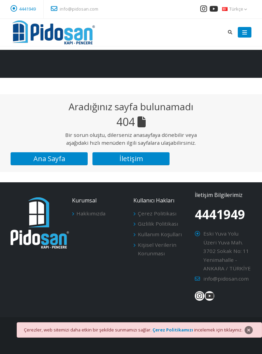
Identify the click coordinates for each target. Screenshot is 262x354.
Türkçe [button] (234, 9)
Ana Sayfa (49, 158)
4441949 (27, 9)
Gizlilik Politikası (158, 223)
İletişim (131, 158)
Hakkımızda (90, 213)
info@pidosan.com (74, 8)
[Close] (249, 330)
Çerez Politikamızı (172, 330)
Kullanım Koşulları (160, 234)
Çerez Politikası (157, 213)
